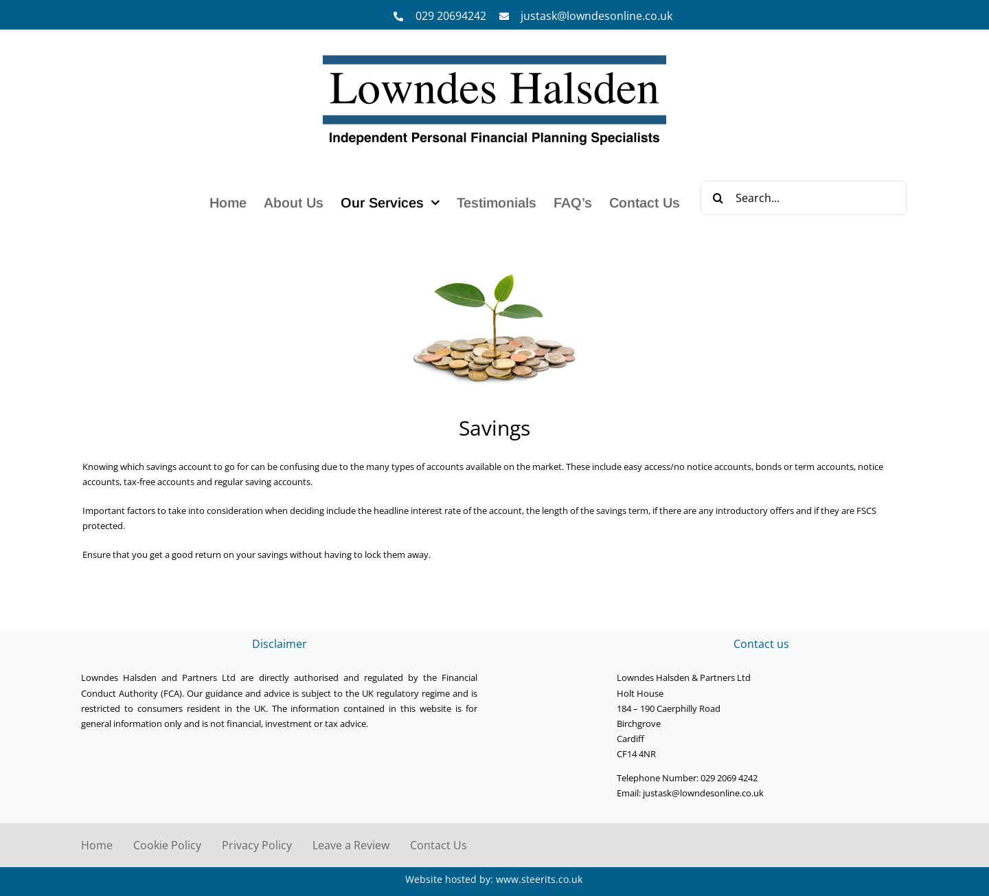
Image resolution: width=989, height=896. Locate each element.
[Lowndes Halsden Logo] (494, 55)
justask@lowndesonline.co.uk (596, 15)
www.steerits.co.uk (539, 879)
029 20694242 (451, 15)
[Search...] (804, 198)
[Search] (718, 198)
